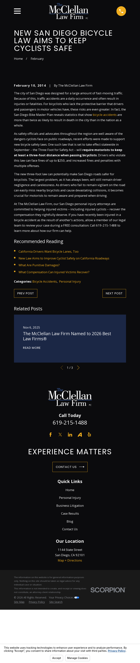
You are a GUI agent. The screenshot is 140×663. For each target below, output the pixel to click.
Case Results (70, 574)
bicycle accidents (105, 176)
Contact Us (70, 528)
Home (69, 551)
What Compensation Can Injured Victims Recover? (54, 333)
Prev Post (25, 354)
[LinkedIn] (70, 495)
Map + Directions (70, 621)
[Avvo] (80, 495)
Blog (70, 582)
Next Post (114, 354)
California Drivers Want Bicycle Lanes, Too (49, 312)
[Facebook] (50, 495)
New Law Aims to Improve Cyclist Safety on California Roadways (64, 319)
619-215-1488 (70, 483)
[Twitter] (60, 495)
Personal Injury (70, 342)
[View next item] (78, 429)
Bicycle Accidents (44, 342)
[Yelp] (89, 495)
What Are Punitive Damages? (39, 326)
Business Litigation (70, 566)
